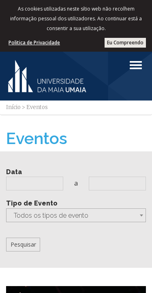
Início (13, 107)
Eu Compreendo (125, 42)
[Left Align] (136, 65)
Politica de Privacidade (34, 42)
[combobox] (76, 215)
